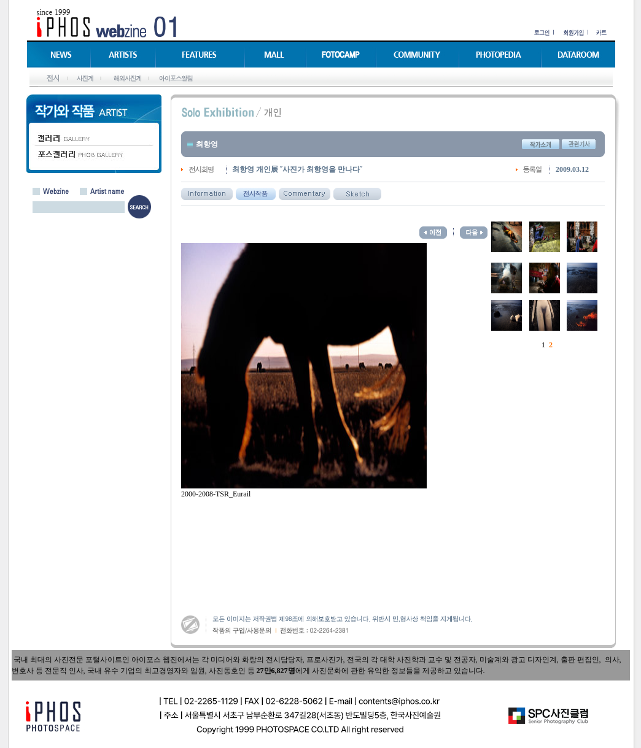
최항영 (207, 144)
